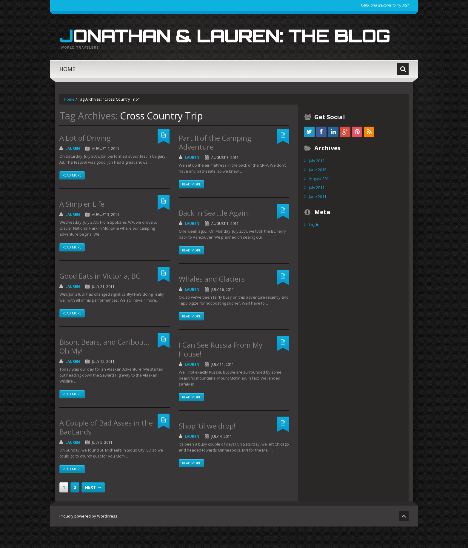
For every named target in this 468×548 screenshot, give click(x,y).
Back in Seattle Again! (214, 234)
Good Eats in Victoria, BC (99, 297)
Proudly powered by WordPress (88, 537)
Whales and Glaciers (212, 300)
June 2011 (317, 218)
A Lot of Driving (85, 159)
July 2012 (316, 182)
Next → (93, 509)
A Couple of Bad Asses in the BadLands (106, 448)
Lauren (72, 170)
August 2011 (320, 200)
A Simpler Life (81, 225)
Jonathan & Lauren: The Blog (224, 44)
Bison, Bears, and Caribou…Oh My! (104, 367)
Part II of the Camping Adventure (215, 163)
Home (67, 90)
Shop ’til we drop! (207, 447)
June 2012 (317, 191)
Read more (72, 196)
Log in (314, 246)
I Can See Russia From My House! (220, 370)
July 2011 (316, 209)
